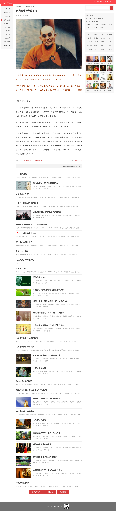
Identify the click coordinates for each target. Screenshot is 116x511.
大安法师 (96, 69)
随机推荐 (7, 12)
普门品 (89, 38)
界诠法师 (103, 69)
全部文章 (7, 34)
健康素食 (103, 49)
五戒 (103, 34)
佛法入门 (7, 38)
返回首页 (63, 492)
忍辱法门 (96, 41)
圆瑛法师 (103, 60)
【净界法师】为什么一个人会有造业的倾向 (99, 24)
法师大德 (7, 20)
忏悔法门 (89, 41)
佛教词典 (7, 31)
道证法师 (89, 87)
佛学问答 (7, 41)
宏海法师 (110, 60)
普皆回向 (109, 49)
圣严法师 (110, 69)
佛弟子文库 (19, 6)
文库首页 (7, 9)
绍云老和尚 (96, 78)
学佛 (96, 49)
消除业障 (103, 45)
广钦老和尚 (89, 60)
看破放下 (96, 45)
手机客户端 (76, 166)
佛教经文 (7, 23)
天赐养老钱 (89, 15)
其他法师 (27, 6)
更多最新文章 (36, 492)
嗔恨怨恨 (109, 34)
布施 (89, 34)
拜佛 (110, 45)
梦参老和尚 (103, 87)
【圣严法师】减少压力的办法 (95, 27)
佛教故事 (7, 16)
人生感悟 (89, 49)
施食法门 (103, 41)
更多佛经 (50, 492)
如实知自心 (78, 160)
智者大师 (103, 78)
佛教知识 (7, 27)
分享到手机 (64, 166)
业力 (110, 41)
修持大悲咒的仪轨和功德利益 (95, 18)
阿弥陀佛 (7, 45)
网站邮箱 (70, 166)
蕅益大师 (96, 87)
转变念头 (96, 34)
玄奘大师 (89, 69)
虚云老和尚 (96, 60)
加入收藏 (93, 1)
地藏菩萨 (96, 38)
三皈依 (103, 38)
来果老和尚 (110, 78)
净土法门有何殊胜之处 (93, 21)
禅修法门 (89, 45)
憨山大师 (89, 78)
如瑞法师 (110, 87)
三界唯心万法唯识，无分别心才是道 (31, 160)
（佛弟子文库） (60, 506)
